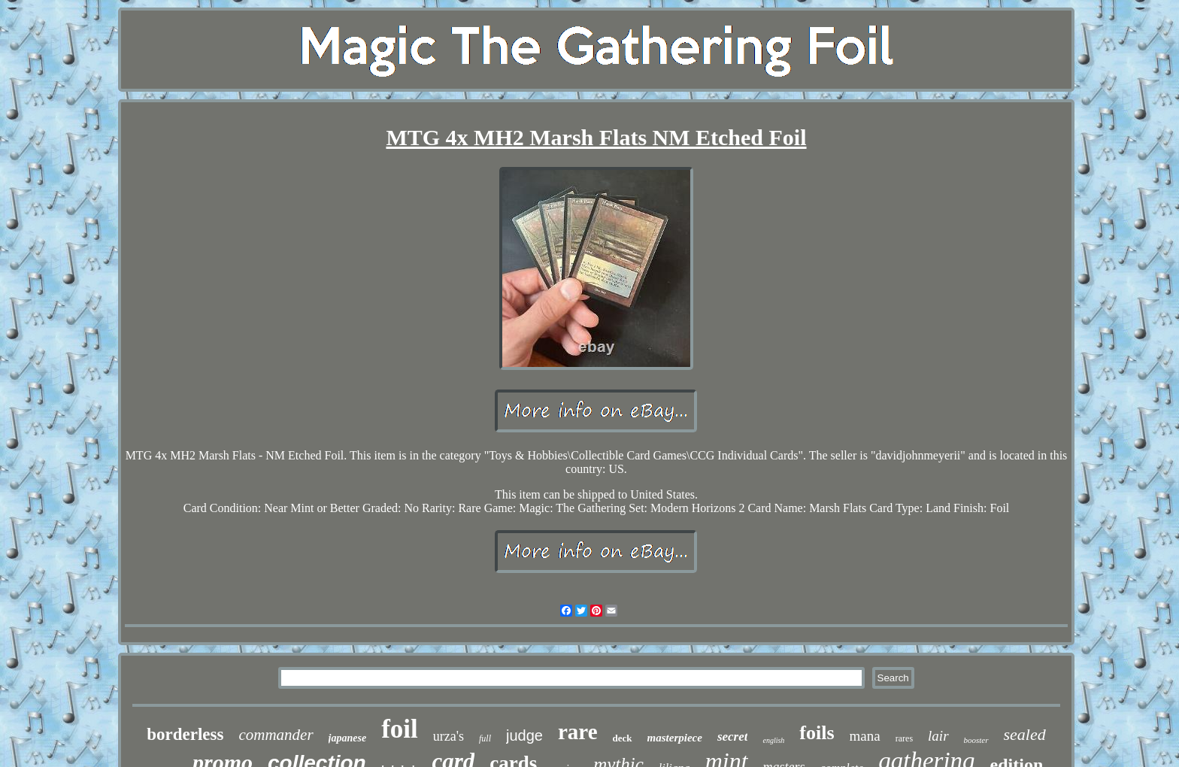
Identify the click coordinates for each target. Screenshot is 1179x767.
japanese (348, 738)
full (485, 738)
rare (578, 732)
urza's (448, 736)
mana (865, 736)
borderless (185, 734)
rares (904, 738)
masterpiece (674, 738)
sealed (1025, 734)
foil (399, 729)
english (773, 740)
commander (275, 735)
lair (938, 736)
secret (732, 736)
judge (524, 735)
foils (816, 733)
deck (622, 738)
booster (976, 739)
